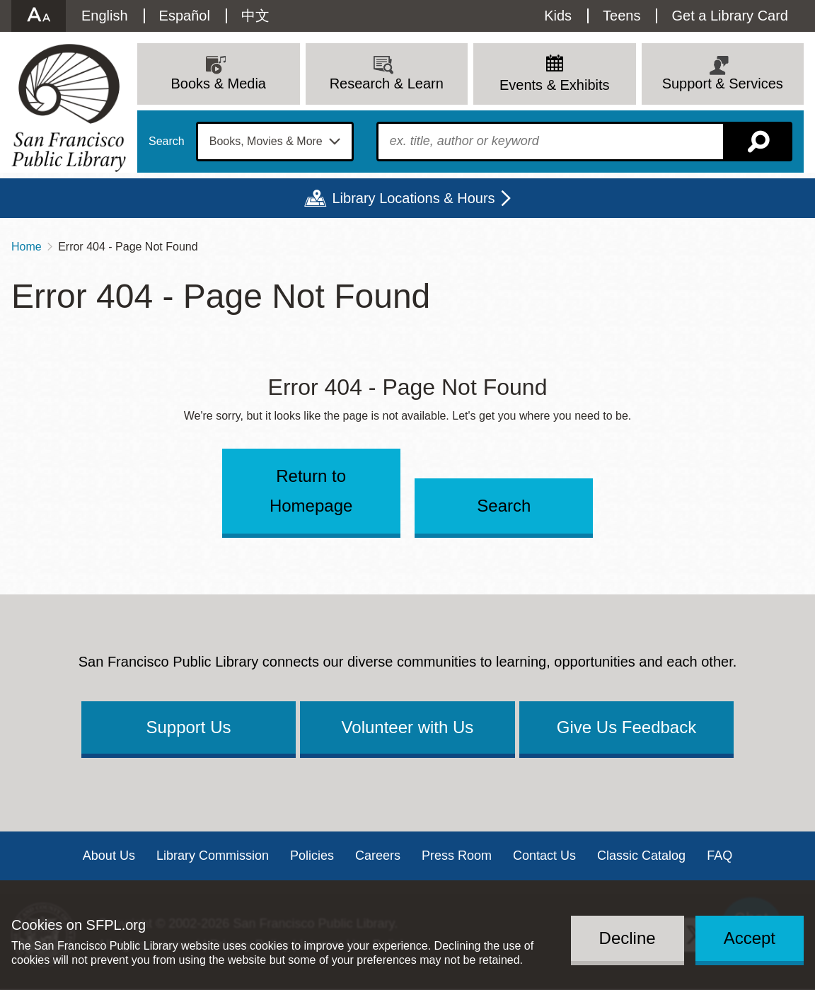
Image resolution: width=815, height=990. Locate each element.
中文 (255, 15)
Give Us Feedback (626, 727)
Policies (312, 855)
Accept (749, 938)
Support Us (188, 727)
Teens (621, 15)
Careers (377, 855)
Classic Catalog (641, 855)
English (104, 15)
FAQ (719, 855)
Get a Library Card (729, 15)
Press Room (457, 855)
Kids (558, 15)
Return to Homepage (311, 490)
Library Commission (212, 855)
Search (167, 141)
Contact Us (544, 855)
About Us (109, 855)
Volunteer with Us (408, 727)
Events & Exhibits (554, 85)
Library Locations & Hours (413, 198)
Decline (627, 938)
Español (184, 15)
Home (26, 247)
